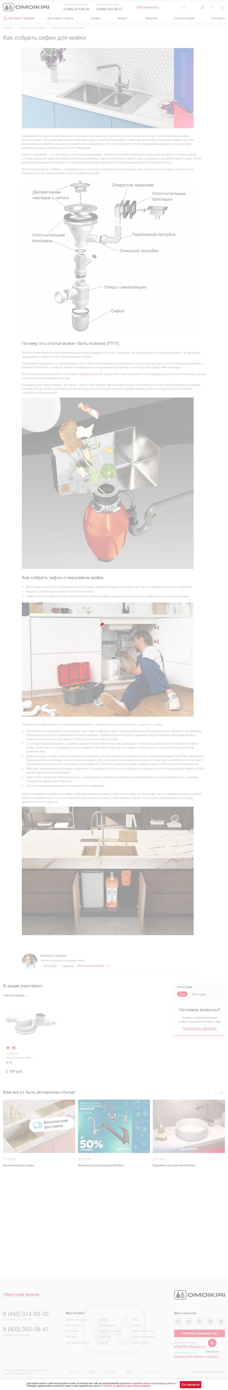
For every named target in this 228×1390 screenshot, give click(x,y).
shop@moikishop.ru (190, 1347)
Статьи (103, 1342)
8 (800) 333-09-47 (109, 9)
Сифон (26, 136)
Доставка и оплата (60, 18)
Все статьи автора (93, 966)
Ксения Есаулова (53, 955)
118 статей (49, 966)
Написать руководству (200, 1333)
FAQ (135, 1319)
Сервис (95, 18)
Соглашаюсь (190, 1384)
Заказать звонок (200, 1028)
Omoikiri (7, 28)
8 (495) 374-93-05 (76, 9)
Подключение (107, 1325)
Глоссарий (72, 1331)
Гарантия (151, 18)
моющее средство (91, 374)
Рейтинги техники (143, 1336)
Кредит (123, 18)
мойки (126, 154)
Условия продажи (77, 1319)
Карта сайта (140, 1342)
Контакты (218, 18)
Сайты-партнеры (143, 1331)
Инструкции (73, 1325)
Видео (137, 1325)
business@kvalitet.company (196, 1357)
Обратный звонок (148, 7)
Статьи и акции (184, 18)
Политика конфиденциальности (208, 1372)
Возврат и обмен (109, 1331)
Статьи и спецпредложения (32, 28)
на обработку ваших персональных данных (152, 1383)
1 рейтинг (68, 966)
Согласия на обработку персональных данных (126, 1386)
